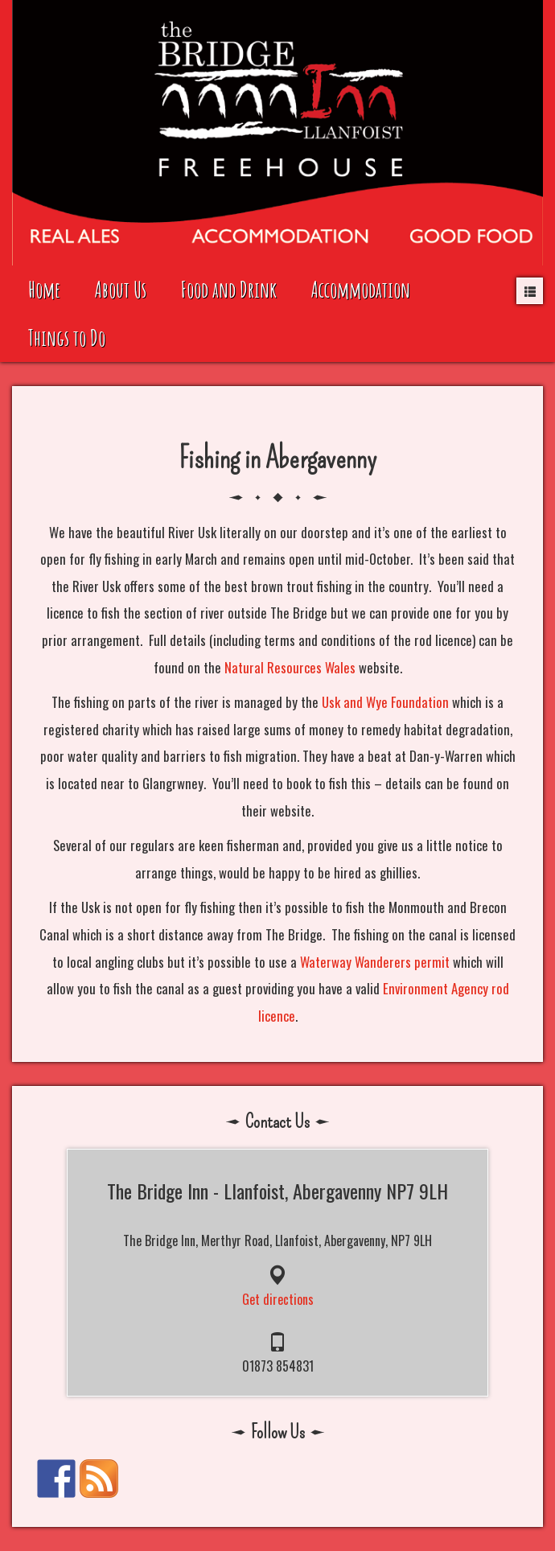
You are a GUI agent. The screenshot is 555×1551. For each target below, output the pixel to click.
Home (44, 289)
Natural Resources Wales (290, 667)
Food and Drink (229, 289)
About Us (120, 289)
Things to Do (66, 337)
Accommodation (360, 289)
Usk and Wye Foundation (385, 702)
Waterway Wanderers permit (375, 962)
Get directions (278, 1299)
